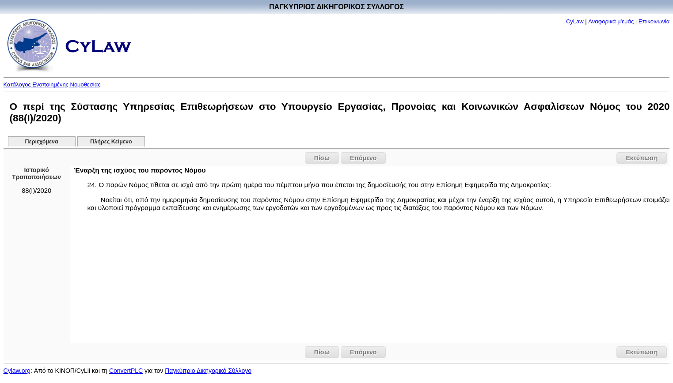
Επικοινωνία (654, 21)
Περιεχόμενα (41, 142)
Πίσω (322, 157)
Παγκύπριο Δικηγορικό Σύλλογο (208, 370)
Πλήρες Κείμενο (111, 142)
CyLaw (575, 21)
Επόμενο (363, 157)
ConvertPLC (126, 370)
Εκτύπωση (642, 157)
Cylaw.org (17, 370)
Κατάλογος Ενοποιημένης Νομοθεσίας (52, 84)
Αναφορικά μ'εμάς (611, 21)
